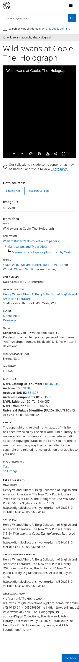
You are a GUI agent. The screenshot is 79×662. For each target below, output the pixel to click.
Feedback (70, 658)
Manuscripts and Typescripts (27, 247)
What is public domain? (56, 28)
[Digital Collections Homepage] (6, 5)
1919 (26, 282)
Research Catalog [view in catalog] (38, 190)
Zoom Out (15, 154)
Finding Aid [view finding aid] (13, 190)
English (8, 371)
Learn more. (59, 169)
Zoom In (6, 154)
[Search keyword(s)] (35, 18)
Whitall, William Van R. (18, 269)
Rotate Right (23, 154)
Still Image (10, 471)
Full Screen (56, 154)
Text (6, 467)
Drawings (9, 320)
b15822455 (52, 384)
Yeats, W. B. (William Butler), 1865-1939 (30, 265)
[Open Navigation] (71, 5)
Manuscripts (11, 316)
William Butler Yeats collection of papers (31, 241)
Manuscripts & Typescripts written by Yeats (41, 252)
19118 (25, 388)
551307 (33, 393)
